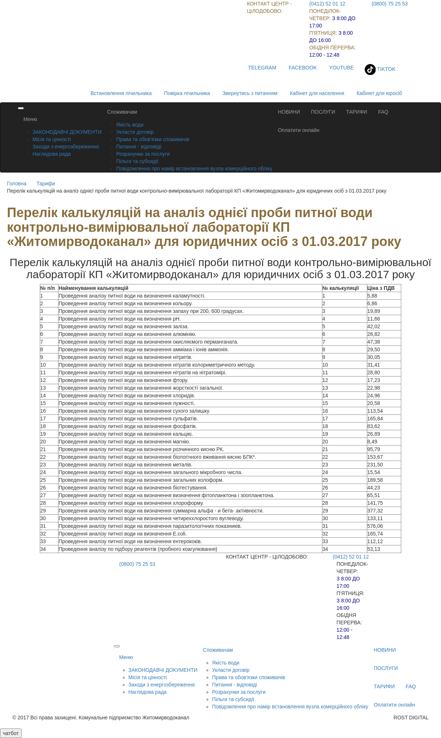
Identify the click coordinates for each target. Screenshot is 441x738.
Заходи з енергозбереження (65, 147)
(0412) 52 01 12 (327, 4)
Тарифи (46, 183)
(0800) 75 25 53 (390, 4)
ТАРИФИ (356, 112)
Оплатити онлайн (298, 130)
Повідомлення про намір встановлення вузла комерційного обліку (194, 168)
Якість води (129, 125)
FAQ (383, 112)
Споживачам (122, 112)
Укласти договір (135, 132)
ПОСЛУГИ (323, 112)
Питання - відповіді (138, 147)
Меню (30, 119)
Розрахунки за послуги (142, 154)
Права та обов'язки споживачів (152, 139)
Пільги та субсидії (137, 161)
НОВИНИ (289, 112)
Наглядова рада (51, 154)
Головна (16, 183)
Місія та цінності (51, 139)
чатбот (11, 733)
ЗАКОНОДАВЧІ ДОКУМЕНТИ (66, 132)
